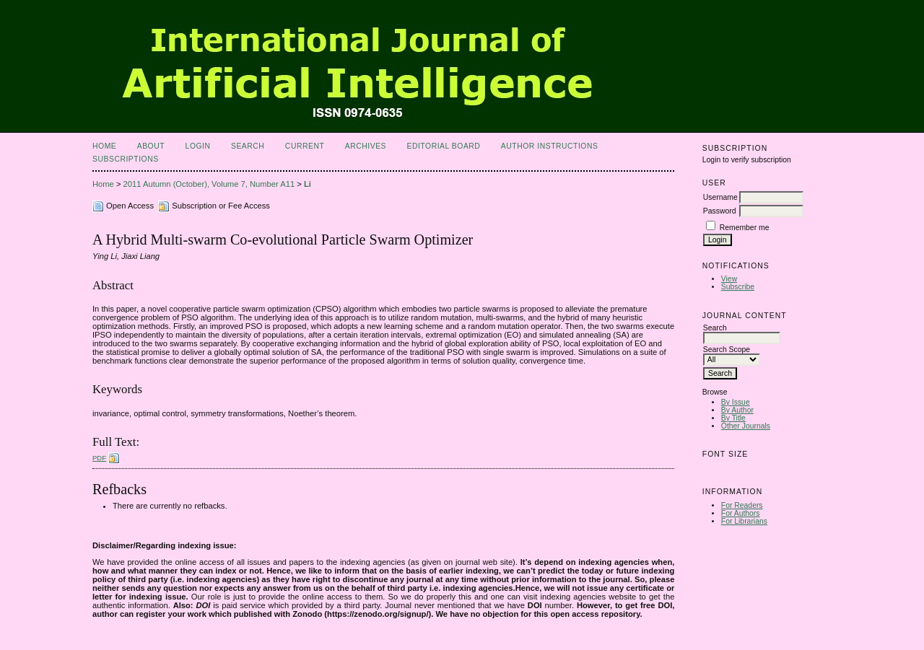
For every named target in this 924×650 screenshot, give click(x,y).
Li (307, 184)
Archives (365, 146)
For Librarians (744, 521)
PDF (99, 458)
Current (304, 146)
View (729, 279)
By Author (737, 410)
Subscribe (737, 287)
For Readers (742, 505)
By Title (733, 418)
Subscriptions (125, 159)
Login (198, 146)
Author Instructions (549, 146)
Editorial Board (443, 146)
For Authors (740, 513)
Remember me (745, 228)
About (151, 146)
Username (720, 197)
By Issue (735, 402)
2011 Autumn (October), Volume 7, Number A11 (209, 184)
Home (104, 146)
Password (719, 211)
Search (247, 146)
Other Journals (745, 426)
